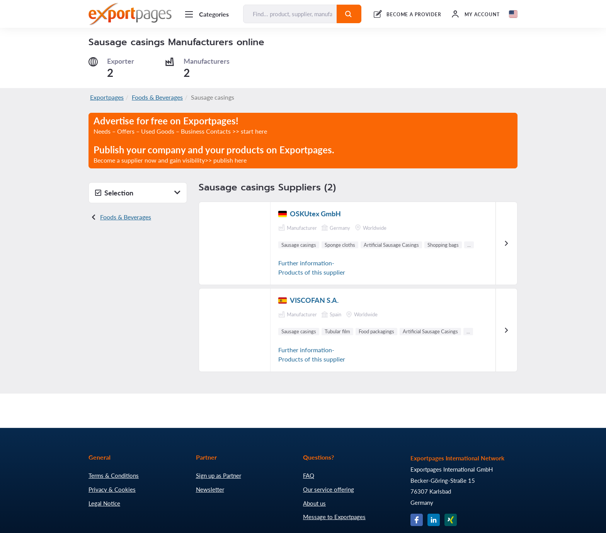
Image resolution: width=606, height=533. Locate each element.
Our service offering (328, 489)
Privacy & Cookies (112, 489)
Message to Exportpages (334, 516)
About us (314, 503)
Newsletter (210, 489)
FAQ (308, 475)
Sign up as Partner (218, 475)
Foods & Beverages (157, 97)
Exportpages (107, 97)
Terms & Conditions (114, 475)
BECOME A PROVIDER (413, 14)
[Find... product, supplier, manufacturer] (290, 14)
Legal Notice (104, 503)
